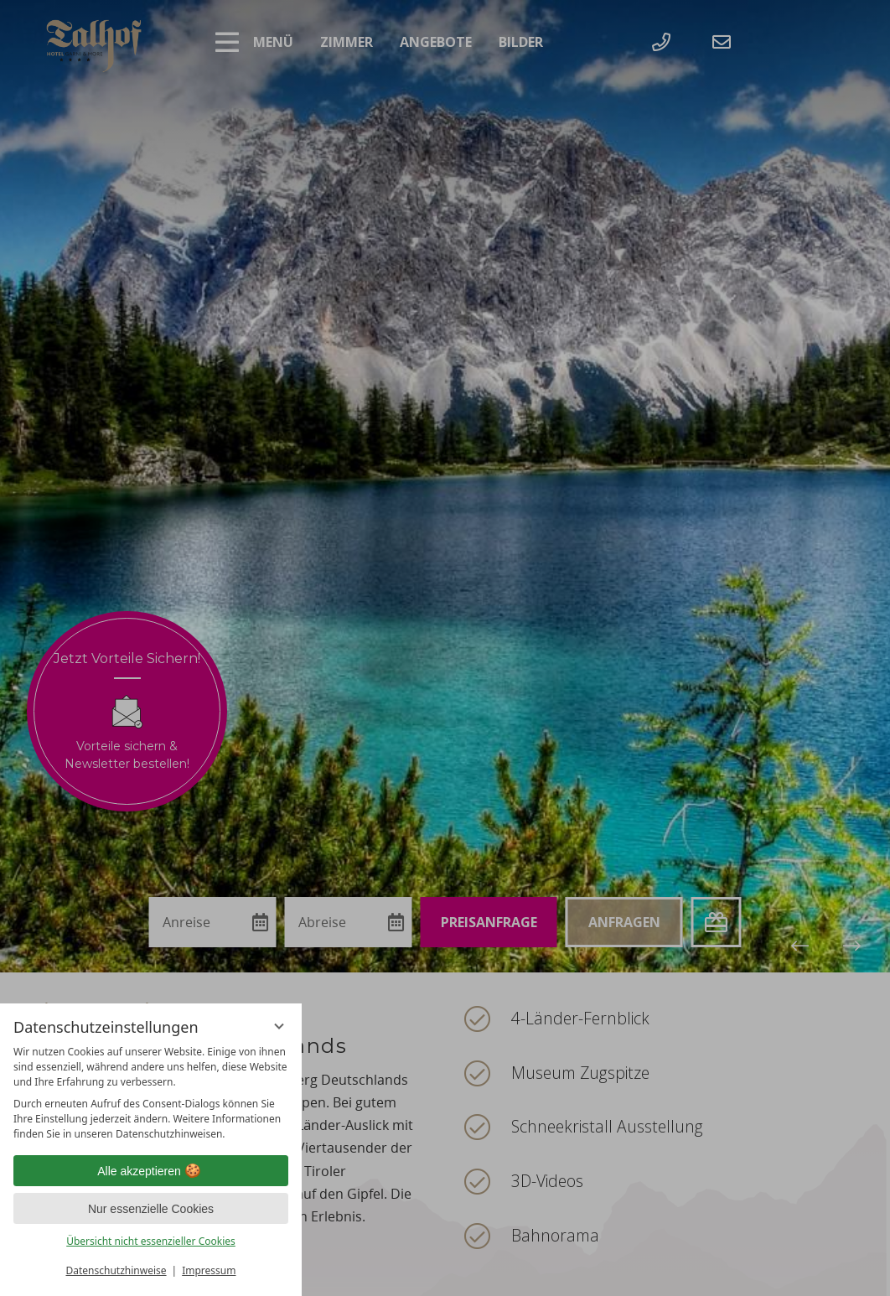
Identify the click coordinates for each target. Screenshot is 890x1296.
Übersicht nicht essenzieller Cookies (150, 1241)
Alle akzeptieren (150, 1171)
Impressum (208, 1270)
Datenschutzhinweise (116, 1270)
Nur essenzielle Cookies (151, 1209)
